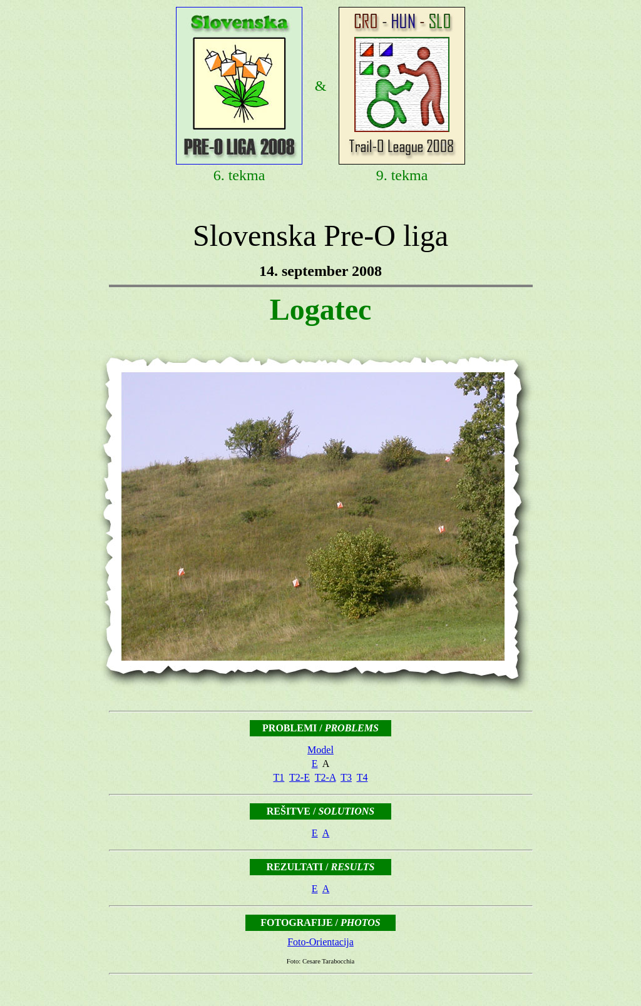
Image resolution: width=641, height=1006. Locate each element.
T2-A (325, 777)
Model (320, 749)
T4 (362, 777)
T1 (279, 777)
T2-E (299, 777)
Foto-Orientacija (320, 942)
